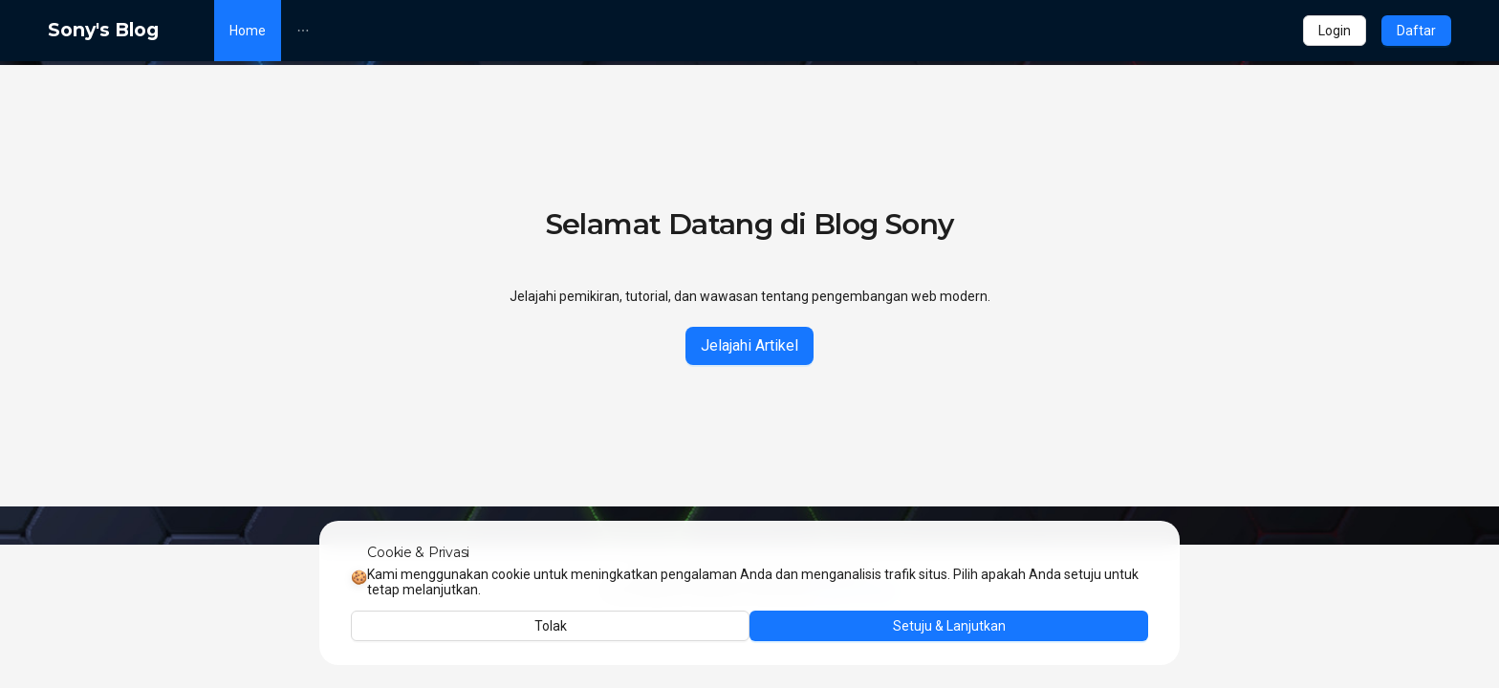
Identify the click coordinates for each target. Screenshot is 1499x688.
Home (247, 30)
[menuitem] (247, 30)
